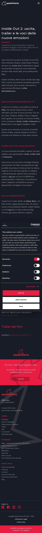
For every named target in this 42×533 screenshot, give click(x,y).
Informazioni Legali (21, 519)
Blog (3, 479)
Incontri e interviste (8, 474)
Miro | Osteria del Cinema (10, 448)
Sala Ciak (5, 453)
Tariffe (4, 427)
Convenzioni (6, 432)
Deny (21, 306)
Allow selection (21, 300)
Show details (31, 286)
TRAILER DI (16, 335)
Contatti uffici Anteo (9, 408)
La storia (5, 472)
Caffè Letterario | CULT (9, 446)
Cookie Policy (21, 522)
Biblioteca (5, 450)
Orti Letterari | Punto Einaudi (11, 458)
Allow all (21, 293)
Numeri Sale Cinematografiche (12, 410)
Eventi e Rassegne (8, 422)
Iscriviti (21, 379)
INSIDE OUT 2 (26, 335)
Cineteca (5, 469)
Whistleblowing (7, 434)
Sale (3, 429)
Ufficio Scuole (6, 455)
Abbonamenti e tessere (10, 424)
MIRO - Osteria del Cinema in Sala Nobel (15, 443)
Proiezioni (5, 419)
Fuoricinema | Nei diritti (9, 477)
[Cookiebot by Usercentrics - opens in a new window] (31, 225)
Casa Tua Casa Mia (8, 467)
